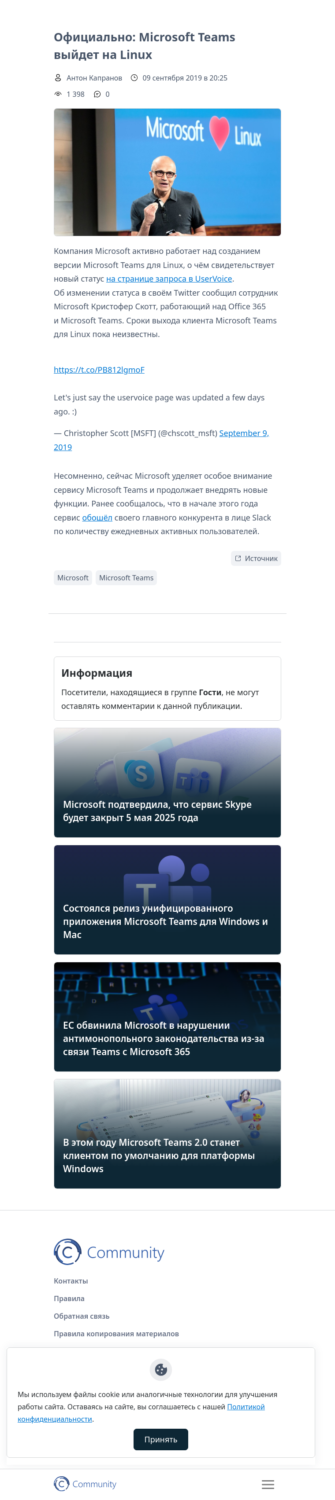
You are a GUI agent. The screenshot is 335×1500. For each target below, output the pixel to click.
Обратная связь (82, 1316)
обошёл (97, 517)
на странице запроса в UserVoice (169, 278)
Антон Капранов (94, 78)
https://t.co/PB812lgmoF (99, 369)
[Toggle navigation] (268, 1484)
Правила (69, 1298)
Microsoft (73, 578)
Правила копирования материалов (116, 1334)
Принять (161, 1439)
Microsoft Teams (126, 578)
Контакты (71, 1281)
